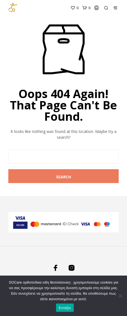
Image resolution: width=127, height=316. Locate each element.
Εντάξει (65, 308)
